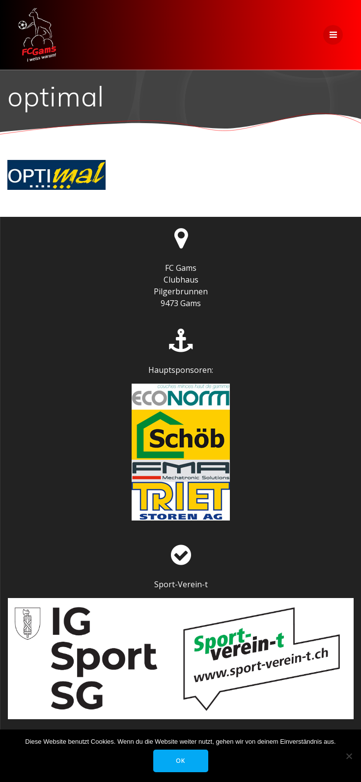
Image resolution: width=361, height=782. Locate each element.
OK (180, 760)
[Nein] (349, 756)
